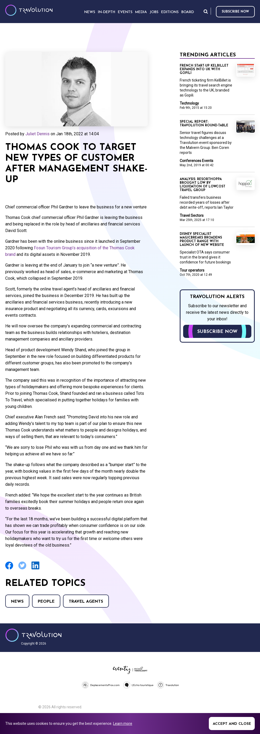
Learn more (122, 723)
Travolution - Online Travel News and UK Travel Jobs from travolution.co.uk (33, 635)
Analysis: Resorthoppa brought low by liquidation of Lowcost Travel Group (202, 185)
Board (187, 12)
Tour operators (192, 270)
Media (141, 12)
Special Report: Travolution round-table (204, 123)
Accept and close (232, 724)
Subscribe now (235, 11)
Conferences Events (196, 160)
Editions (170, 12)
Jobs (154, 12)
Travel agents (86, 602)
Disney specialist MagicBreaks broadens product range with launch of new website (202, 240)
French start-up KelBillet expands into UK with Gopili (204, 69)
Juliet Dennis (37, 133)
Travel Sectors (192, 215)
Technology (189, 103)
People (46, 602)
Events (125, 12)
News (17, 602)
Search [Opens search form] (206, 11)
